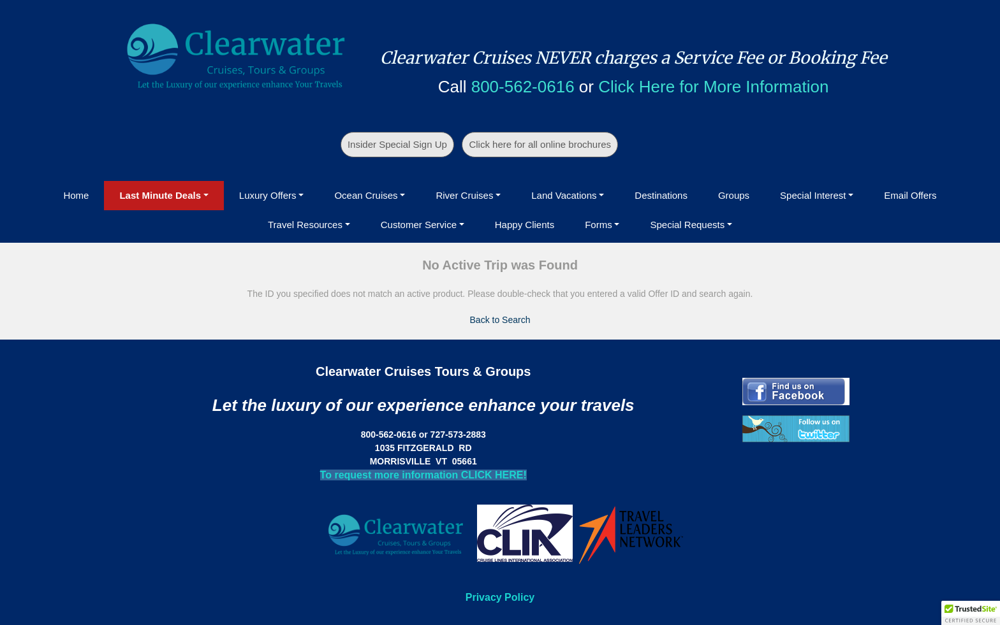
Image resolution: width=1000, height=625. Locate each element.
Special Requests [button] (687, 224)
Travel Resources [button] (305, 224)
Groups (733, 195)
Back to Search (500, 320)
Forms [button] (598, 224)
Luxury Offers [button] (268, 195)
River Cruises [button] (464, 195)
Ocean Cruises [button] (365, 195)
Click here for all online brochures (540, 144)
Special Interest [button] (813, 195)
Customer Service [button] (419, 224)
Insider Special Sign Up (397, 144)
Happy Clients (524, 224)
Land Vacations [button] (563, 195)
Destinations (661, 195)
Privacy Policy (500, 597)
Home (76, 195)
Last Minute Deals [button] (160, 195)
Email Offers (910, 195)
